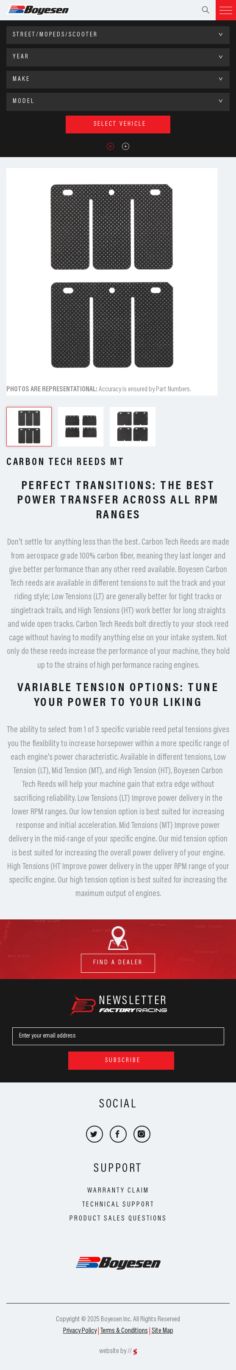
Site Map (162, 1331)
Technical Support (118, 1204)
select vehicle (120, 124)
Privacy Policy (80, 1331)
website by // (115, 1351)
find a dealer (118, 960)
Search (205, 10)
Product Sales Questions (118, 1218)
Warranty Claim (118, 1190)
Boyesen (48, 10)
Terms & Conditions (124, 1331)
